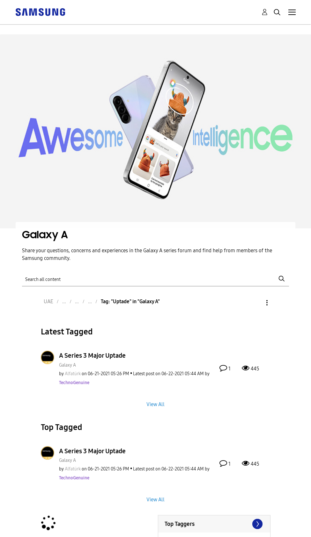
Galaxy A (67, 365)
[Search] (155, 278)
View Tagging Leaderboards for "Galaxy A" (214, 524)
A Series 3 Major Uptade (92, 355)
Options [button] (256, 303)
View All (155, 404)
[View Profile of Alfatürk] (73, 373)
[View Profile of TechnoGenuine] (74, 382)
